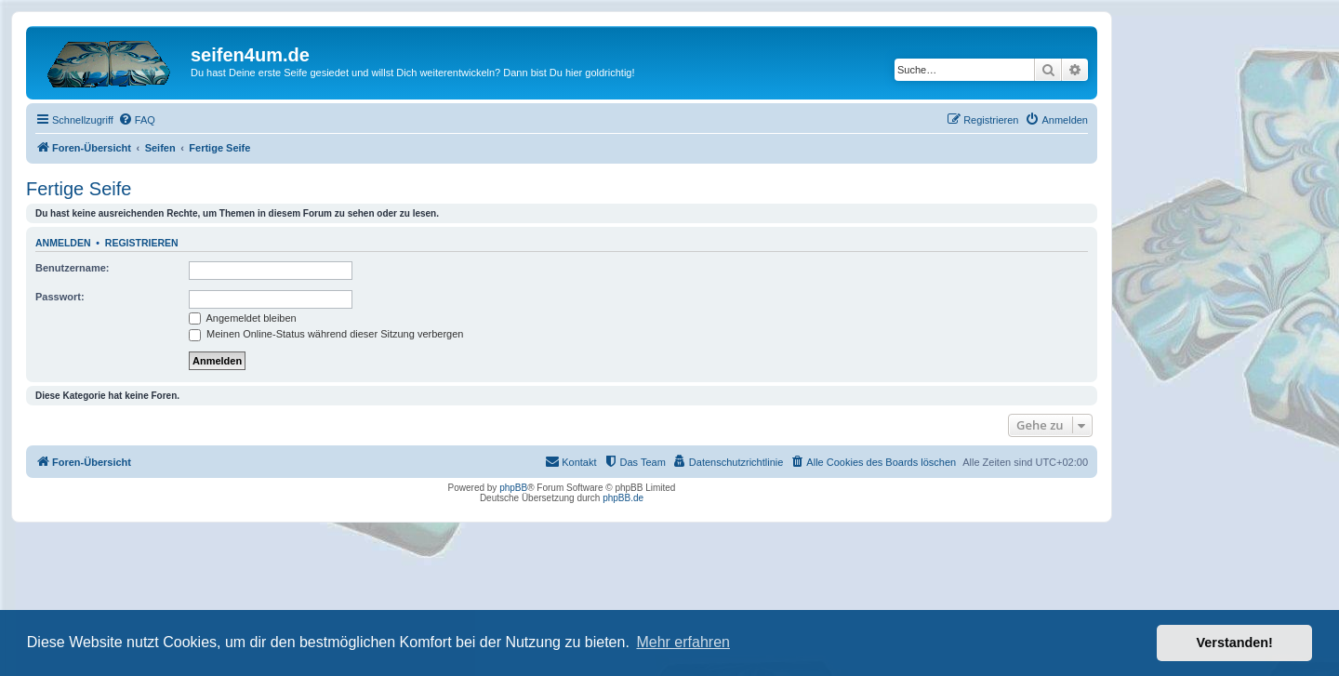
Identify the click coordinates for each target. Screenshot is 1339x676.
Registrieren (142, 242)
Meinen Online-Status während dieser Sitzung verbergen (326, 333)
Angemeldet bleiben (243, 318)
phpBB (513, 488)
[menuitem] (136, 120)
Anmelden (63, 242)
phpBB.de (623, 498)
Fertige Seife (78, 189)
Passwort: (60, 296)
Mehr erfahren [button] (683, 642)
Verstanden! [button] (1235, 642)
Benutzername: (72, 267)
